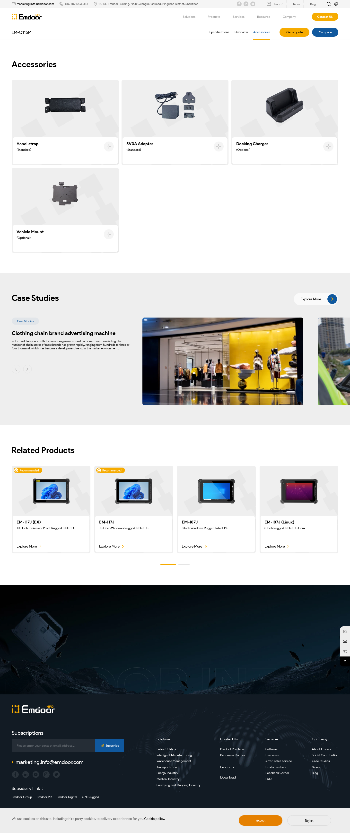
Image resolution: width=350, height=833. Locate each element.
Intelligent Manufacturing (174, 755)
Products (217, 17)
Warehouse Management (174, 761)
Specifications (219, 32)
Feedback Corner (277, 773)
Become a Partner (232, 755)
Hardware (272, 755)
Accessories (261, 32)
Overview (241, 32)
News (316, 767)
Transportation (167, 767)
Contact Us (229, 739)
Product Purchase (232, 749)
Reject (309, 821)
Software (271, 749)
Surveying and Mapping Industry (178, 785)
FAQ (268, 779)
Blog (315, 773)
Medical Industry (168, 779)
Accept (260, 820)
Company (292, 17)
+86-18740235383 (76, 4)
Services (241, 17)
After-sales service (278, 761)
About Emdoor (322, 749)
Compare (325, 32)
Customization (275, 767)
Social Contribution (325, 755)
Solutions (192, 17)
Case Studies (321, 761)
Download (228, 777)
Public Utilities (166, 749)
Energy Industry (167, 773)
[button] (16, 369)
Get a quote (294, 32)
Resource (266, 17)
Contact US (325, 16)
